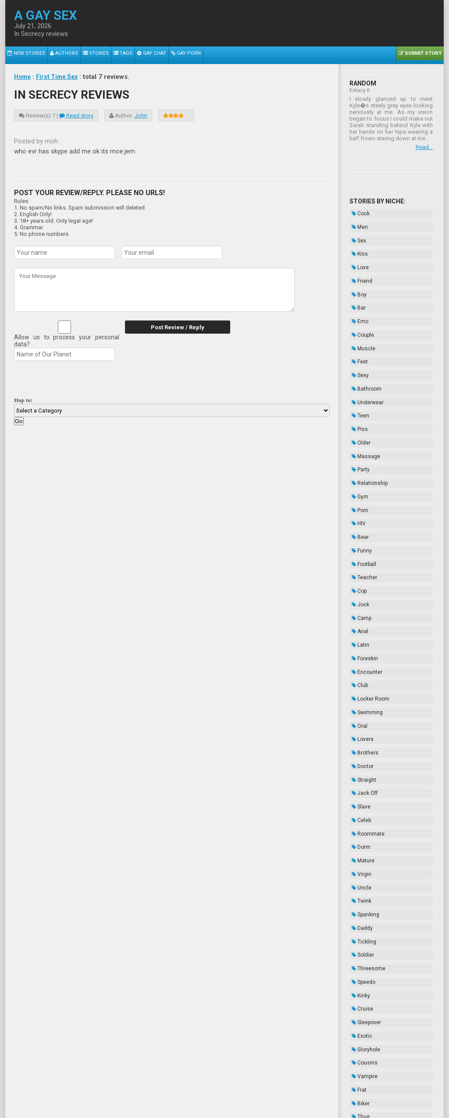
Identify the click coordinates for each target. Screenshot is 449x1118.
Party (358, 420)
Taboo (359, 968)
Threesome (366, 826)
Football (361, 497)
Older (358, 398)
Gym (357, 442)
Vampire (362, 914)
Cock (358, 212)
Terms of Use (254, 1090)
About (121, 1090)
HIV (356, 464)
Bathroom (364, 355)
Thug (358, 947)
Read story (76, 115)
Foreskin (362, 574)
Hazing (360, 1001)
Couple (360, 311)
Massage (363, 409)
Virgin (359, 749)
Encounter (364, 585)
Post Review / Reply (174, 327)
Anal (357, 552)
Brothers (362, 651)
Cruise (360, 859)
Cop (356, 519)
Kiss (357, 245)
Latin (358, 563)
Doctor (360, 662)
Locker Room (368, 607)
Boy (356, 278)
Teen (358, 377)
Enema (360, 990)
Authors (57, 55)
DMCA (225, 1090)
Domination (366, 957)
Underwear (365, 366)
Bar (356, 289)
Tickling (361, 804)
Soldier (360, 815)
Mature (360, 738)
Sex (356, 234)
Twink (359, 771)
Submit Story (422, 55)
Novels (360, 1012)
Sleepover (364, 870)
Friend (359, 267)
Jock (358, 530)
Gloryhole (363, 892)
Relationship (367, 431)
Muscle (361, 322)
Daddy (360, 793)
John (141, 115)
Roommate (365, 716)
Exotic (359, 881)
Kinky (358, 848)
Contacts (324, 1090)
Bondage (363, 979)
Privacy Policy (292, 1090)
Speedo (361, 837)
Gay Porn (166, 55)
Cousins (362, 903)
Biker (358, 936)
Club (357, 596)
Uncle (359, 760)
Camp (359, 541)
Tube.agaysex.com (274, 1084)
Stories (85, 55)
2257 (139, 1090)
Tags (109, 55)
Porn (357, 453)
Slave (358, 694)
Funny (359, 486)
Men (357, 223)
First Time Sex (60, 77)
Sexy (358, 344)
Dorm (358, 727)
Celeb (359, 705)
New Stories (23, 55)
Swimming (365, 618)
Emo (357, 300)
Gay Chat (135, 55)
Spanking (363, 782)
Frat (356, 925)
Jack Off (362, 683)
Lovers (360, 640)
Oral (357, 629)
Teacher (362, 508)
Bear (358, 475)
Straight (361, 672)
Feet (357, 333)
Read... (424, 147)
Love (358, 256)
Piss (357, 388)
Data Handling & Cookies (181, 1090)
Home (23, 77)
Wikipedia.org (246, 1106)
